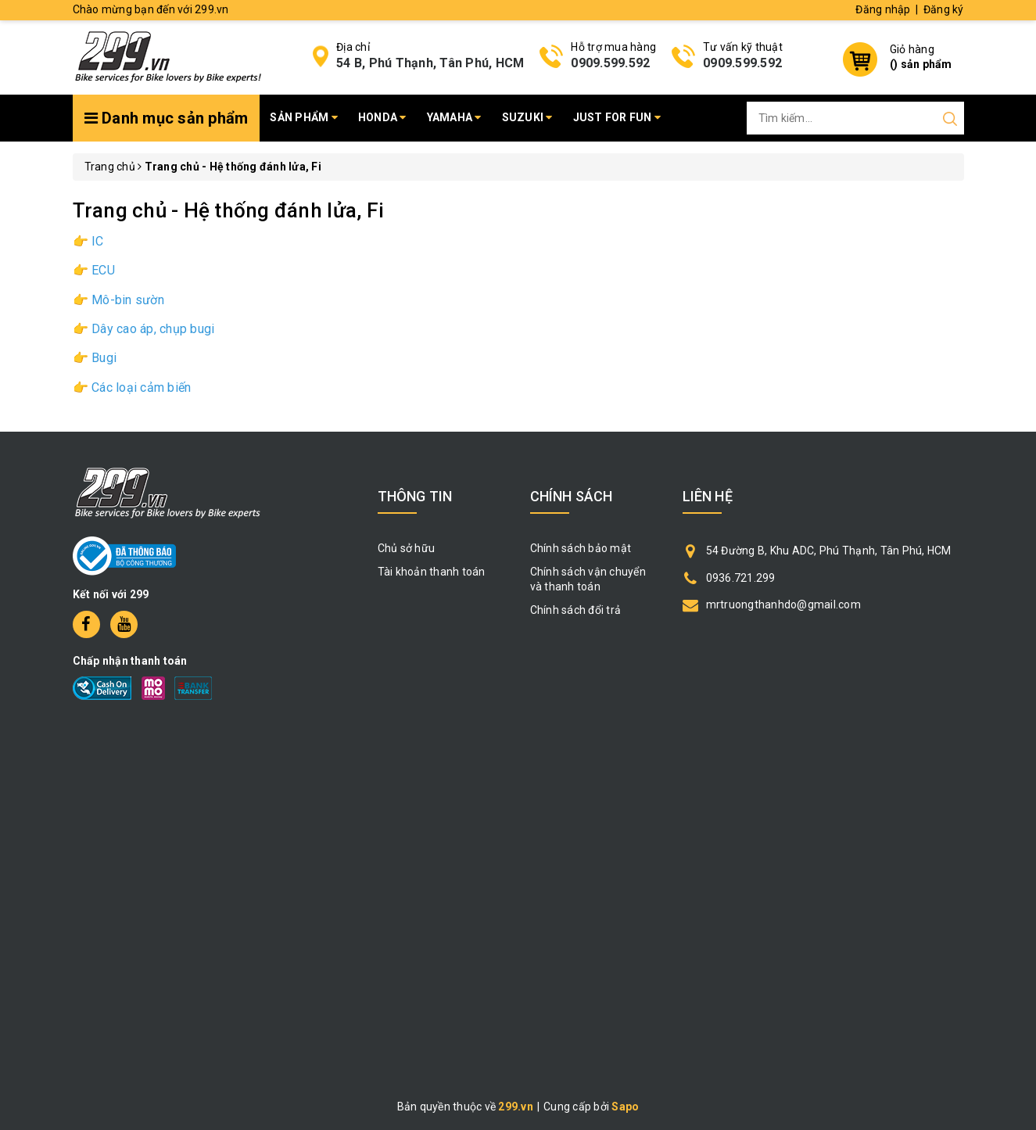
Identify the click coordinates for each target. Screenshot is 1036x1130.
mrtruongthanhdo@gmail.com (783, 604)
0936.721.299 (741, 578)
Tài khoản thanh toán (432, 571)
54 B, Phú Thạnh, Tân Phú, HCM (430, 63)
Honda (382, 117)
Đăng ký (943, 9)
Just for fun (617, 117)
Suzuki (527, 117)
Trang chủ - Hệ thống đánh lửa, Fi (229, 210)
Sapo (625, 1106)
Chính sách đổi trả (576, 610)
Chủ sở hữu (407, 548)
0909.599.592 (610, 63)
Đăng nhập (882, 9)
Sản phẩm (304, 117)
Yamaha (454, 117)
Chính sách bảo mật (581, 548)
